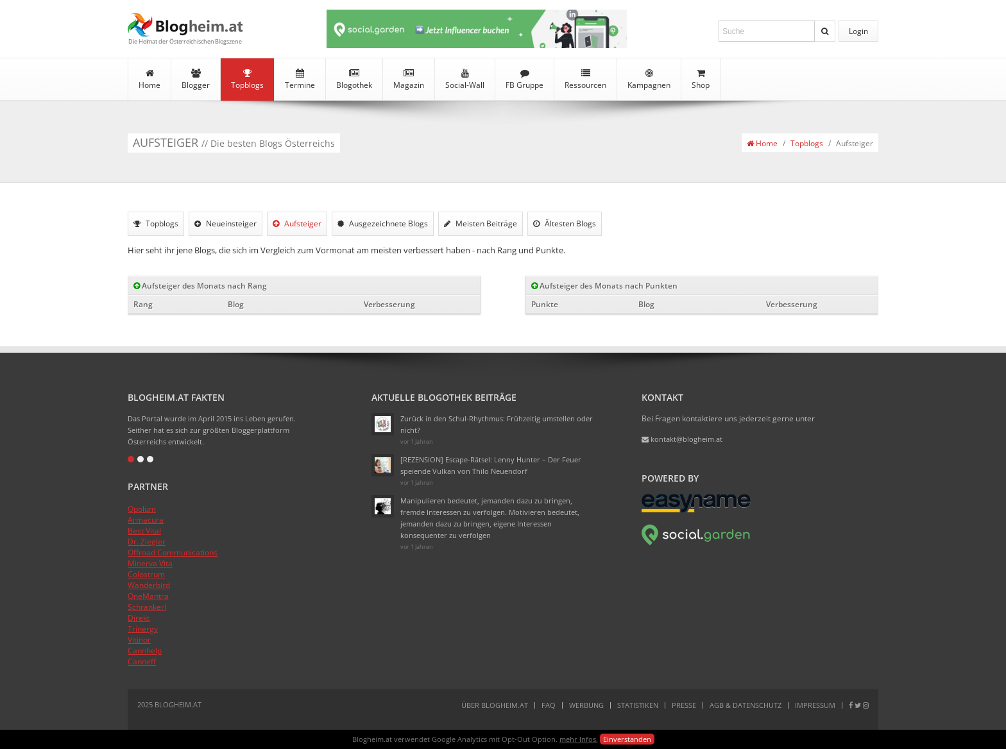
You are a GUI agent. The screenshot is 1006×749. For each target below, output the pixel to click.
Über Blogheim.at (494, 705)
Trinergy (143, 628)
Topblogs (247, 79)
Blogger (196, 79)
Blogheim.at (185, 25)
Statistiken (637, 705)
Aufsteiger (297, 223)
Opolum (142, 508)
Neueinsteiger (225, 223)
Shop (701, 79)
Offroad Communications (172, 552)
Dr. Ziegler (147, 541)
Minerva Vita (150, 563)
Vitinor (139, 639)
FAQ (548, 705)
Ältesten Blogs (564, 223)
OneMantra (148, 596)
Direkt (138, 617)
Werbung (586, 705)
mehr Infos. (578, 739)
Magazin (408, 79)
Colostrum (146, 574)
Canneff (142, 661)
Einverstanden (627, 739)
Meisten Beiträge (480, 223)
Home (149, 79)
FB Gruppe (524, 79)
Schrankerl (147, 607)
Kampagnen (648, 79)
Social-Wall (464, 79)
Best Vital (144, 530)
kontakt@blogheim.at (682, 439)
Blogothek (354, 79)
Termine (300, 79)
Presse (684, 705)
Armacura (146, 519)
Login (858, 31)
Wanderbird (149, 585)
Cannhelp (145, 650)
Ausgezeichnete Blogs (382, 223)
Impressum (815, 705)
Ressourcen (585, 79)
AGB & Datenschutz (745, 705)
